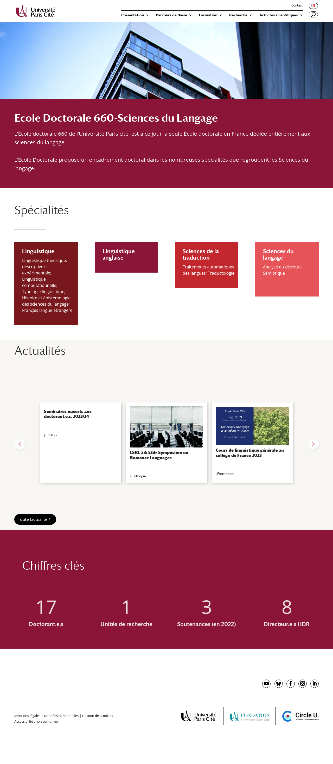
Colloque (138, 476)
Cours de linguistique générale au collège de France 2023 (250, 453)
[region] (166, 444)
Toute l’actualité (32, 519)
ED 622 (51, 435)
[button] (19, 444)
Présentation (132, 15)
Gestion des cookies (97, 715)
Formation (208, 15)
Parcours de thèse (171, 15)
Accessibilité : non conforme (36, 721)
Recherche (238, 15)
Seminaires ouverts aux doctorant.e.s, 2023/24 (68, 414)
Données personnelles (61, 715)
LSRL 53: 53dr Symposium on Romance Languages (159, 455)
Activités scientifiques (278, 15)
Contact (297, 6)
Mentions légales (27, 715)
